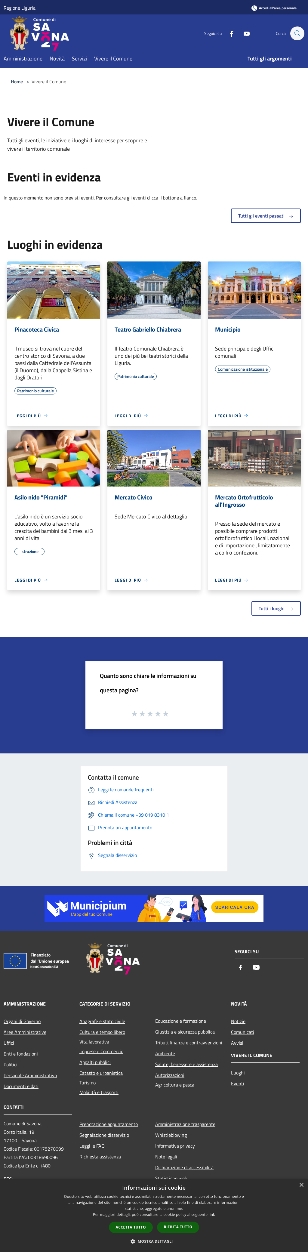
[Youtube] (244, 33)
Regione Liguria (19, 7)
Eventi (237, 1083)
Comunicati (242, 1032)
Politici (10, 1064)
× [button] (301, 1185)
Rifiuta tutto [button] (178, 1226)
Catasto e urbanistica (101, 1073)
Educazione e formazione (180, 1021)
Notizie (238, 1021)
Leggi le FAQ (92, 1145)
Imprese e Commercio (101, 1051)
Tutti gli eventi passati (266, 215)
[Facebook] (229, 33)
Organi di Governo (22, 1021)
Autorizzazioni (169, 1075)
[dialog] (154, 1215)
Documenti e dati (21, 1086)
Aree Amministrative (25, 1032)
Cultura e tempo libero (102, 1032)
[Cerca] (297, 33)
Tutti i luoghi (276, 608)
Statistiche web (171, 1178)
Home (17, 81)
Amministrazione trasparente (185, 1124)
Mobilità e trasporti (99, 1092)
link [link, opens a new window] (212, 1214)
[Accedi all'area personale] (274, 8)
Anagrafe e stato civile (102, 1021)
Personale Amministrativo (30, 1075)
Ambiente (165, 1053)
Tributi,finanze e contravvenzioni (188, 1042)
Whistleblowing (171, 1135)
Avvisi (237, 1042)
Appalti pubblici (95, 1062)
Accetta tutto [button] (131, 1227)
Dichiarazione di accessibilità (184, 1167)
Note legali (166, 1156)
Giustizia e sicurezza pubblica (185, 1031)
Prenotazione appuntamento (108, 1124)
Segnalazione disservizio (104, 1135)
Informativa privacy (175, 1145)
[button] (154, 1241)
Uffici (9, 1042)
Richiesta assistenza (100, 1156)
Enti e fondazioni (21, 1053)
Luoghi (238, 1072)
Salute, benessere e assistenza (186, 1064)
